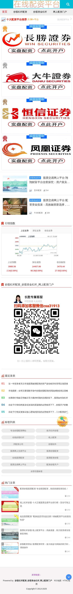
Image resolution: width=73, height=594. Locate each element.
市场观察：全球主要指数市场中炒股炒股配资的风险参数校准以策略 (38, 390)
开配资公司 (18, 444)
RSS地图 (57, 580)
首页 (4, 11)
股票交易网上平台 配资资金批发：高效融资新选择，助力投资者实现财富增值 (49, 204)
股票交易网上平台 (18, 464)
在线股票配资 (18, 457)
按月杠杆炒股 (52, 430)
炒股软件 (52, 444)
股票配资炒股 (52, 457)
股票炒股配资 (52, 451)
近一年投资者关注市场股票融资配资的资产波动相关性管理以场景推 (38, 383)
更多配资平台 (64, 19)
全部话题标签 (37, 471)
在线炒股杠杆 (18, 437)
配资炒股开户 (52, 464)
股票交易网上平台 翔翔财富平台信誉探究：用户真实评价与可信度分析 (49, 182)
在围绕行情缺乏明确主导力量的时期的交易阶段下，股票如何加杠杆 (38, 397)
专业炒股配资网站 (18, 430)
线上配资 (52, 437)
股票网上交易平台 (18, 451)
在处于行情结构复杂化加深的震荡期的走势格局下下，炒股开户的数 (38, 404)
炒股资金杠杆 (40, 11)
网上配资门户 (60, 11)
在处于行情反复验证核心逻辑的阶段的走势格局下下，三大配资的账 (38, 412)
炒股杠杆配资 (20, 11)
